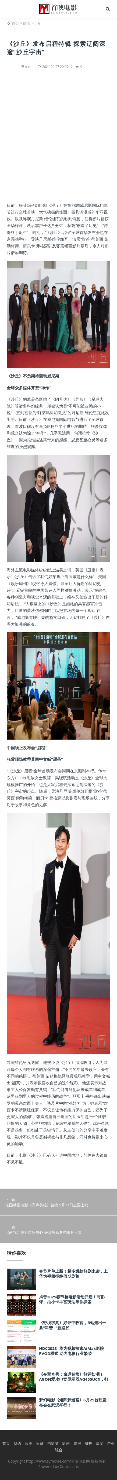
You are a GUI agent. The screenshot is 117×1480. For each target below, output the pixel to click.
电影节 (53, 1443)
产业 (111, 1443)
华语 (17, 1443)
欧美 (27, 23)
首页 (15, 23)
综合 (58, 1449)
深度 (99, 1443)
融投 (88, 1443)
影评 (66, 1443)
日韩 (40, 1443)
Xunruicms (69, 1466)
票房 (77, 1443)
